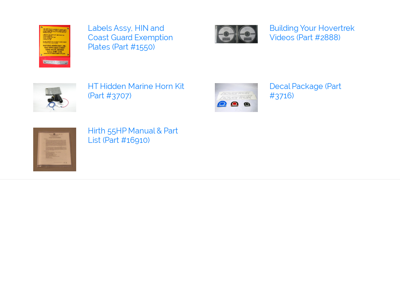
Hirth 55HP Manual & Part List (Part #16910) (133, 135)
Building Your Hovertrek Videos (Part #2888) (312, 32)
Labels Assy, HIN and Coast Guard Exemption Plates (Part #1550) (130, 37)
